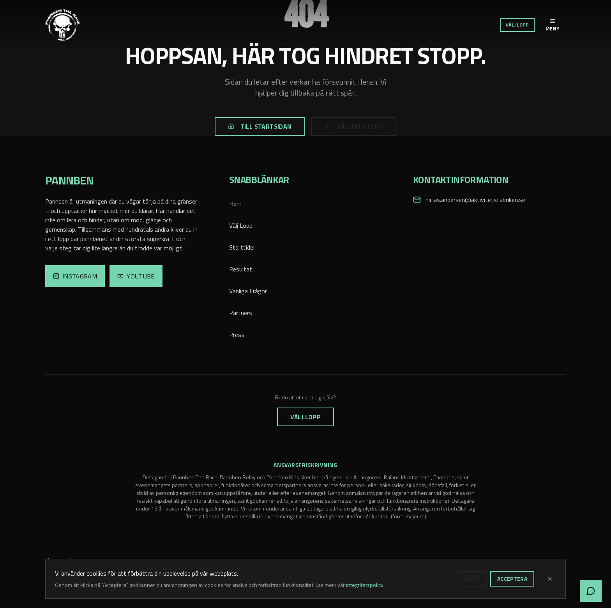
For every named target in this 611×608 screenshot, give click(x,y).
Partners (240, 312)
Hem (235, 203)
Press (236, 334)
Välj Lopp (517, 24)
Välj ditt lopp (354, 126)
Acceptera (512, 578)
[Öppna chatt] (591, 591)
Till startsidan (260, 126)
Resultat (240, 269)
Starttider (242, 247)
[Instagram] (75, 276)
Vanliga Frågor (248, 291)
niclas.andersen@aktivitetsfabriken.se (475, 199)
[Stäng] (550, 579)
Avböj (472, 578)
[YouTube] (135, 276)
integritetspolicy (364, 585)
